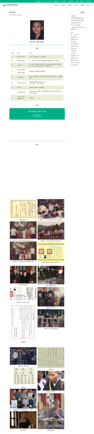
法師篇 (72, 51)
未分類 (72, 48)
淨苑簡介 (56, 5)
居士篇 (72, 41)
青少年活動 (63, 1)
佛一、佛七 (73, 34)
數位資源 (89, 1)
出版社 (88, 5)
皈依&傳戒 (38, 1)
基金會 (76, 5)
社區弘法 (70, 5)
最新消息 (73, 46)
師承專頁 (63, 5)
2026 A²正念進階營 (75, 25)
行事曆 (77, 1)
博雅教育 (71, 1)
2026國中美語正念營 (76, 22)
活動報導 (73, 58)
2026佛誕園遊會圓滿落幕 (77, 18)
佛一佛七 (50, 1)
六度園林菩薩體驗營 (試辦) (77, 20)
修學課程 (56, 1)
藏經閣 (82, 5)
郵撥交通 (82, 1)
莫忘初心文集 (74, 62)
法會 (44, 1)
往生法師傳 (19, 15)
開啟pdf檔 (37, 115)
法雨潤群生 (73, 55)
